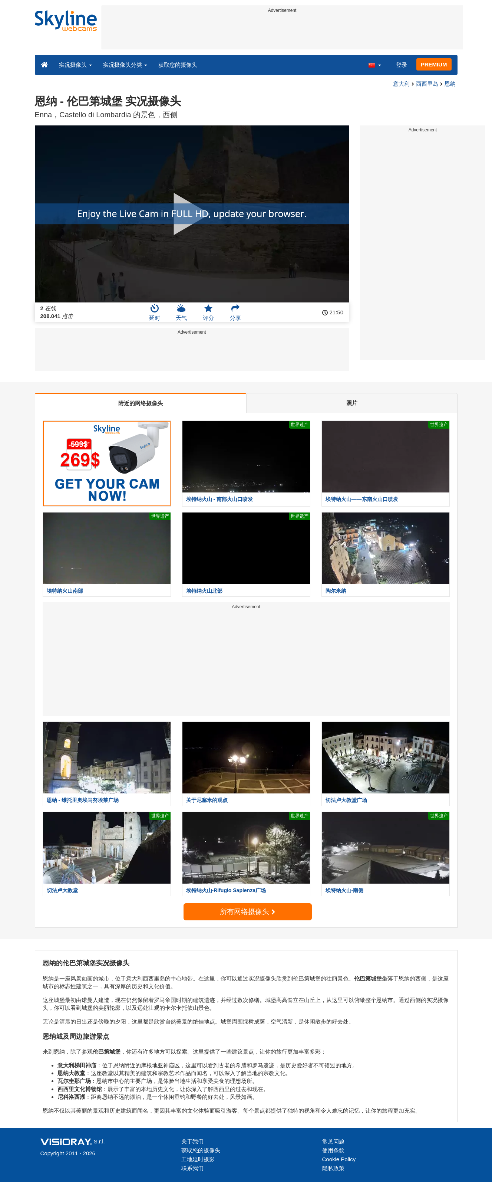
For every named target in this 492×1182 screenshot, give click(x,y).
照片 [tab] (351, 403)
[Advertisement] (282, 32)
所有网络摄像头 (247, 912)
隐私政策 (333, 1168)
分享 (235, 312)
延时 (154, 312)
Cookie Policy (339, 1159)
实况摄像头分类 (125, 65)
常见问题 (333, 1141)
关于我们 (192, 1141)
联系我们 (192, 1168)
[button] (374, 64)
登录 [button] (401, 65)
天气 (181, 312)
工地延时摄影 (198, 1159)
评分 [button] (208, 312)
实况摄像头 (75, 65)
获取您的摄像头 (177, 65)
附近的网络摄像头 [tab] (140, 403)
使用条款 (333, 1150)
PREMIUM (434, 64)
